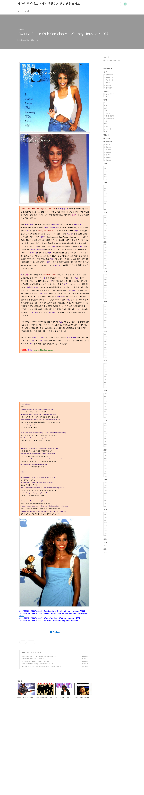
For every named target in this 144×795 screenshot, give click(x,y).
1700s (105, 542)
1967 (105, 339)
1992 (105, 263)
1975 (105, 315)
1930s (105, 420)
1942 (105, 412)
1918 (105, 485)
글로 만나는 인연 (109, 118)
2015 (105, 196)
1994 (105, 258)
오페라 (106, 108)
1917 (105, 488)
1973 (105, 320)
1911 (105, 503)
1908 (105, 515)
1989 (105, 275)
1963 (105, 350)
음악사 (105, 72)
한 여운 (106, 126)
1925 (105, 463)
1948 (105, 396)
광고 (105, 105)
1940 (105, 417)
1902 (105, 530)
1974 (105, 317)
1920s (105, 450)
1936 (105, 431)
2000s (105, 212)
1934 (105, 436)
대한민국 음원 (107, 141)
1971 (105, 325)
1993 (105, 261)
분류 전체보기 (107, 68)
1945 (105, 404)
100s (105, 552)
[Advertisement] (54, 370)
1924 (105, 466)
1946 (105, 401)
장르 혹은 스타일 (109, 94)
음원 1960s (107, 160)
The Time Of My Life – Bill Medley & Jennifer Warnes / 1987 (40, 751)
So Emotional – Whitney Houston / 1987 (34, 746)
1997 (105, 250)
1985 (105, 285)
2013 (105, 201)
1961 (105, 355)
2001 (105, 236)
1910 (105, 506)
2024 (105, 169)
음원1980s (107, 155)
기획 (105, 97)
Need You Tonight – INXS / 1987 (32, 743)
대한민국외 (106, 138)
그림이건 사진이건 (109, 116)
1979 (105, 304)
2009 (105, 215)
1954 (105, 377)
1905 (105, 523)
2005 (105, 226)
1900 (105, 536)
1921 (105, 474)
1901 (105, 533)
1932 (105, 441)
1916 (105, 490)
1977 (105, 309)
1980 (105, 298)
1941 (105, 414)
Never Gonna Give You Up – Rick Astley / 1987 (36, 748)
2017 (105, 191)
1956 (105, 371)
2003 (105, 231)
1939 (105, 423)
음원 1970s (107, 157)
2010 (105, 209)
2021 (105, 177)
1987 (27, 737)
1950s (105, 361)
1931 (105, 444)
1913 (105, 498)
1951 (105, 385)
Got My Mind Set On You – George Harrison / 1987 (38, 741)
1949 (105, 393)
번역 (105, 132)
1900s (105, 509)
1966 (105, 342)
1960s (105, 331)
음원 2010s (107, 147)
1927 (105, 458)
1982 (105, 293)
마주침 (105, 100)
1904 (105, 525)
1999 (105, 245)
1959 (105, 364)
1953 (105, 379)
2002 (105, 233)
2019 (105, 185)
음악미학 (106, 91)
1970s (105, 301)
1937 (105, 428)
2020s (105, 163)
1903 (105, 528)
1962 (105, 352)
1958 (105, 366)
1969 (105, 334)
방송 (105, 124)
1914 (105, 496)
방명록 (27, 11)
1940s (105, 390)
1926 (105, 461)
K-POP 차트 (107, 129)
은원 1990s (107, 152)
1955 (105, 374)
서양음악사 (107, 83)
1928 (105, 455)
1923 (105, 468)
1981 (105, 295)
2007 (105, 220)
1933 (105, 439)
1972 (105, 323)
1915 (105, 493)
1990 (105, 268)
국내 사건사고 (108, 85)
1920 (105, 476)
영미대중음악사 (108, 77)
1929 (105, 453)
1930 (105, 447)
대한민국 (106, 135)
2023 (105, 171)
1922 (105, 471)
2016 (105, 193)
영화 (105, 121)
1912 (105, 501)
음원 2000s (107, 150)
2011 (105, 206)
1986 (105, 282)
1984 (105, 288)
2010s (105, 183)
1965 (105, 344)
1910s (105, 480)
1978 (105, 307)
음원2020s (107, 144)
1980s (23, 737)
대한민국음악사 (108, 80)
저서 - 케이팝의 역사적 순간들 (111, 60)
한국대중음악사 (108, 75)
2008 (105, 218)
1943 (105, 409)
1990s (105, 242)
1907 (105, 517)
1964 (105, 347)
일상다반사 (107, 113)
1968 (105, 337)
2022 (105, 174)
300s (105, 546)
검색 (120, 4)
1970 (105, 328)
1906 (105, 520)
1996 (105, 253)
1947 (105, 399)
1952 (105, 382)
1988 (105, 277)
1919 (105, 482)
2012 (105, 204)
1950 (105, 387)
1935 (105, 434)
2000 (105, 239)
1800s (105, 539)
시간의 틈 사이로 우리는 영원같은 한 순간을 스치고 (48, 4)
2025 (105, 166)
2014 (105, 198)
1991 (105, 266)
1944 (105, 406)
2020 (105, 179)
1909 (105, 512)
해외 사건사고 (108, 88)
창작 (105, 111)
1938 (105, 426)
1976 (105, 312)
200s (105, 549)
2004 (105, 228)
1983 (105, 290)
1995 (105, 255)
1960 (105, 357)
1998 (105, 247)
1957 (105, 369)
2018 (105, 188)
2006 (105, 223)
